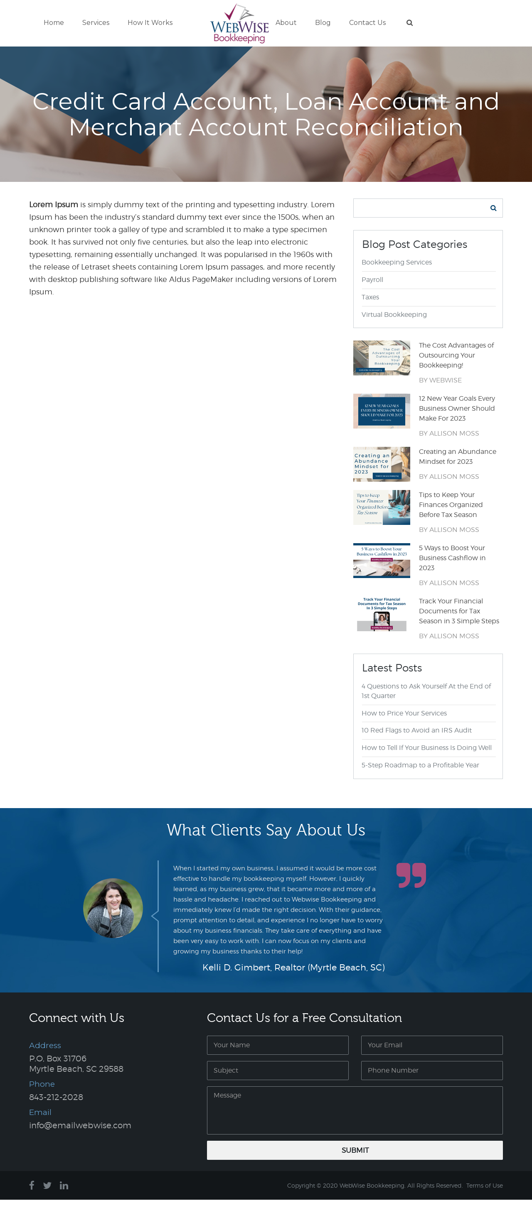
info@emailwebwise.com (80, 1134)
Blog (323, 24)
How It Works (150, 24)
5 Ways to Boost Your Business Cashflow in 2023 (452, 567)
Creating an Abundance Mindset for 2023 (457, 465)
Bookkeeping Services (397, 271)
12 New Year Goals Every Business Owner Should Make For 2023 (457, 417)
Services (95, 24)
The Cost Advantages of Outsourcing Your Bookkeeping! (456, 364)
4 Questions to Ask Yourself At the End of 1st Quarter (426, 699)
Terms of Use (484, 1193)
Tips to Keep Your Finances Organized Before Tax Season (451, 513)
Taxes (370, 305)
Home (54, 24)
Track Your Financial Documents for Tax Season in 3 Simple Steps (459, 620)
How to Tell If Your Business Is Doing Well (427, 756)
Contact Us (367, 24)
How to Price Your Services (404, 721)
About (286, 24)
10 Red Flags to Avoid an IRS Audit (417, 739)
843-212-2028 (56, 1105)
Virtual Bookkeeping (394, 323)
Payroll (373, 288)
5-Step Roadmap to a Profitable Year (421, 774)
